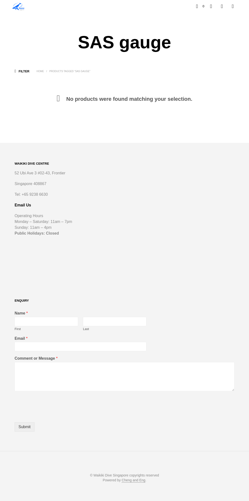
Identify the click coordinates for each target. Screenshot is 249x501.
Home (40, 71)
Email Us (23, 205)
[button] (200, 6)
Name (21, 313)
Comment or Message (36, 358)
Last (86, 329)
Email (21, 338)
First (18, 329)
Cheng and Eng (133, 480)
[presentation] (52, 414)
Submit (24, 427)
